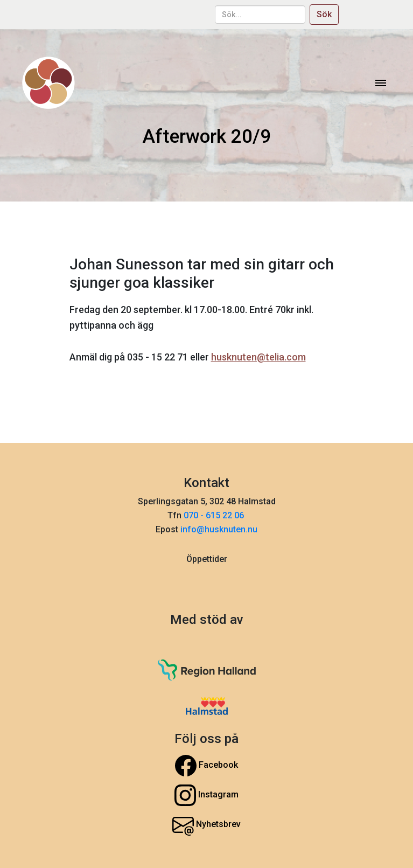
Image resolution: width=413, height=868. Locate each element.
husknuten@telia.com (258, 357)
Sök (324, 14)
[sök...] (260, 14)
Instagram (206, 795)
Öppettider (206, 559)
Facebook (206, 765)
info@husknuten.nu (218, 529)
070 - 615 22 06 (215, 515)
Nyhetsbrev (206, 825)
